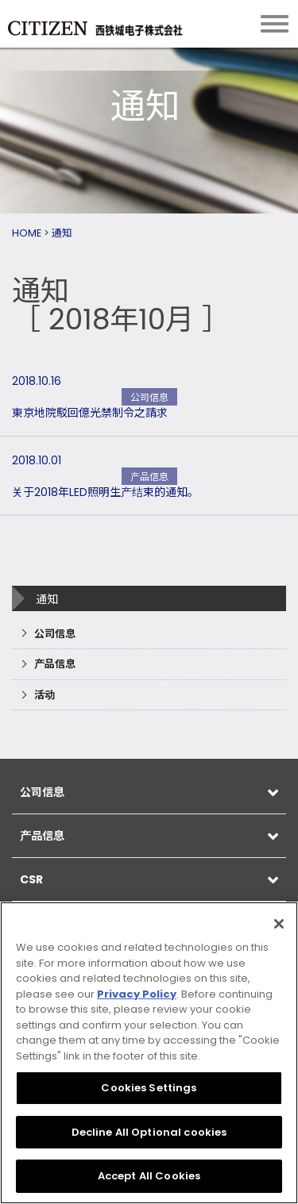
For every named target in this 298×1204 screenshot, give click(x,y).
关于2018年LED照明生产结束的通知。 (105, 492)
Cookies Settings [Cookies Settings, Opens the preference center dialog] (148, 1087)
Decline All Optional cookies (149, 1132)
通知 (62, 233)
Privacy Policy (136, 994)
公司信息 (54, 633)
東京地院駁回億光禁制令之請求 (90, 413)
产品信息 (54, 663)
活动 (44, 694)
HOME (26, 233)
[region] (149, 1053)
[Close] (278, 923)
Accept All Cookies (149, 1175)
